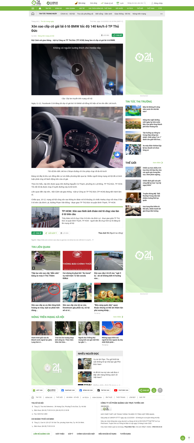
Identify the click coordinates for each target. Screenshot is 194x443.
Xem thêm (117, 317)
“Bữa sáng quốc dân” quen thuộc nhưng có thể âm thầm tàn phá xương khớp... (108, 307)
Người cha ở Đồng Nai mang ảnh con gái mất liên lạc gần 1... (88, 340)
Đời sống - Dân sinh (104, 14)
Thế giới (140, 8)
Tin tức (48, 8)
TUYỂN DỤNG (125, 434)
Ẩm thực (109, 397)
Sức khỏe (119, 8)
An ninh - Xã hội (72, 397)
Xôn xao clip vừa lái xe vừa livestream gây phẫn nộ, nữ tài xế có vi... (76, 307)
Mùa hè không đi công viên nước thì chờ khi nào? (151, 109)
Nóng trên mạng (139, 14)
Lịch (120, 3)
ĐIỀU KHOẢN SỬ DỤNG (107, 434)
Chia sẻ (119, 35)
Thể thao (150, 8)
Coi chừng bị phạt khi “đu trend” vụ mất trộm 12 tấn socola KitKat (77, 276)
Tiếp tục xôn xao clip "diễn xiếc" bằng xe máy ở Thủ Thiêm (45, 274)
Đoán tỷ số (107, 3)
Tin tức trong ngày (48, 14)
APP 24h (38, 390)
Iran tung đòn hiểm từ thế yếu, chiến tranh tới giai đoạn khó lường (152, 209)
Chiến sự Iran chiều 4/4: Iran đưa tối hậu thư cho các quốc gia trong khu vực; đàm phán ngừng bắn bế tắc (152, 171)
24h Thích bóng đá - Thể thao (100, 8)
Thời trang (120, 397)
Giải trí (81, 8)
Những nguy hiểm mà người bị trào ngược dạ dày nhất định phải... (112, 340)
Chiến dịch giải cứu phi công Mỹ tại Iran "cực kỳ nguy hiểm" (152, 183)
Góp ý (70, 434)
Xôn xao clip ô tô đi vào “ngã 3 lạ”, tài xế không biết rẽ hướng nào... (107, 276)
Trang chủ (35, 21)
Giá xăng (93, 3)
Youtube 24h (121, 390)
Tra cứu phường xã (85, 14)
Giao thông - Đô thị (122, 14)
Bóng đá (58, 8)
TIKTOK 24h (103, 390)
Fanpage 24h (68, 390)
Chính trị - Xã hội (68, 14)
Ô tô (160, 8)
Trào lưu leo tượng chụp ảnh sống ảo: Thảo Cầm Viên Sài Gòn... (64, 340)
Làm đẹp (132, 397)
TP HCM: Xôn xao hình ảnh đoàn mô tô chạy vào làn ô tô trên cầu (90, 213)
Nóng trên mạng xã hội (46, 36)
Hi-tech (130, 8)
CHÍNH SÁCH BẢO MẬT (86, 434)
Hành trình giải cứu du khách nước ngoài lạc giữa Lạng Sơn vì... (41, 340)
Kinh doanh (70, 8)
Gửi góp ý (51, 233)
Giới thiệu (60, 434)
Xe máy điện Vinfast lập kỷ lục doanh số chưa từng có (152, 148)
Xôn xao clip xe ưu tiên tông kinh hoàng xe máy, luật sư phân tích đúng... (45, 307)
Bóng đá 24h (86, 390)
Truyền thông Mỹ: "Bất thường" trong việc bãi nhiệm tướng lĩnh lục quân (151, 197)
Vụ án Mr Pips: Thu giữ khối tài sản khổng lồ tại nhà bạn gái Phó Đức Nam (107, 361)
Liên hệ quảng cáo (41, 434)
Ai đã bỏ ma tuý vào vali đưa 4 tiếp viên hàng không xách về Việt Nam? (106, 374)
